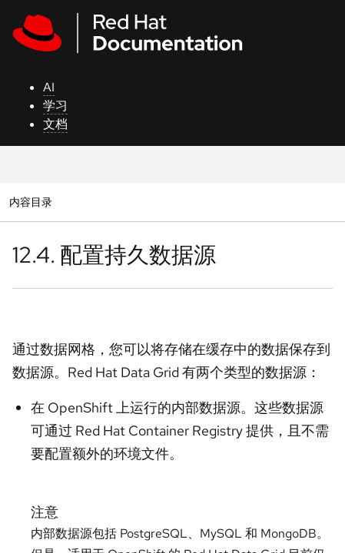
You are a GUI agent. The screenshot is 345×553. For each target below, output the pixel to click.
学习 (55, 106)
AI (49, 87)
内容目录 (30, 201)
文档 (55, 124)
